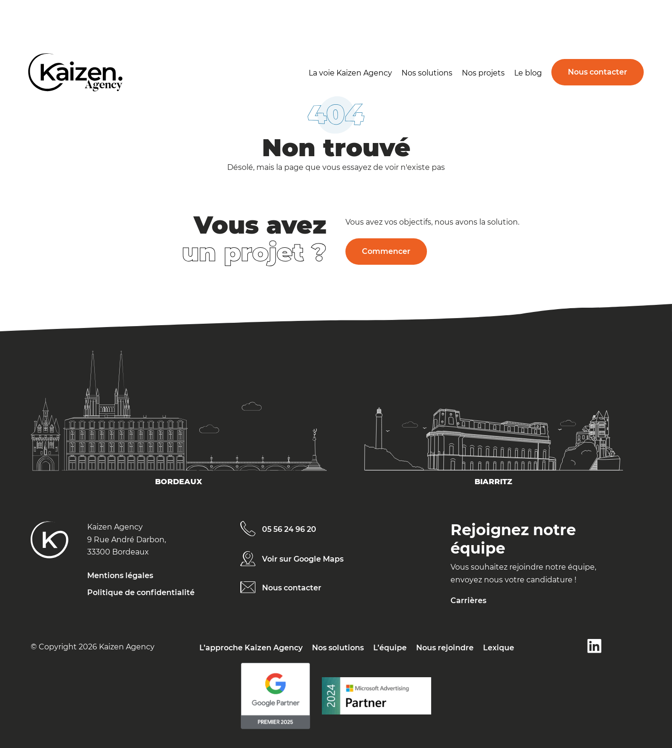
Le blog (528, 72)
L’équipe (390, 647)
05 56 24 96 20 (289, 529)
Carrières (468, 600)
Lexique (498, 647)
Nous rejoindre (445, 647)
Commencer (386, 251)
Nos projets (483, 72)
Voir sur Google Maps (303, 559)
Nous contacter (597, 71)
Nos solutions (427, 72)
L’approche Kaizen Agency (251, 647)
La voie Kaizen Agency (350, 72)
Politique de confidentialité (141, 592)
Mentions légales (120, 575)
